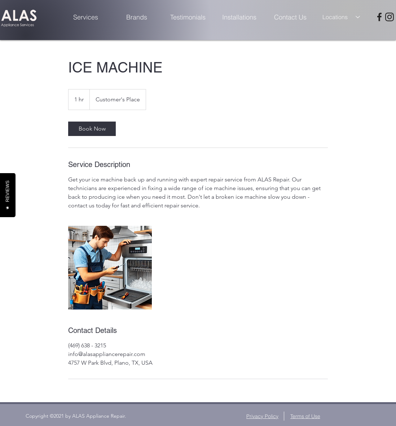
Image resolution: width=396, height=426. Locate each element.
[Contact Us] (290, 17)
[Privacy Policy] (263, 416)
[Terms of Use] (305, 416)
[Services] (85, 17)
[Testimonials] (188, 17)
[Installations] (239, 17)
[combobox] (341, 17)
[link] (92, 129)
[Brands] (136, 17)
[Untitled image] (110, 267)
